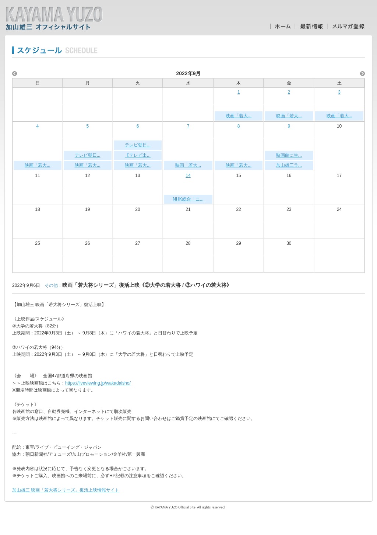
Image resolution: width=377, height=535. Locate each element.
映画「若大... (238, 115)
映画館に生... (289, 155)
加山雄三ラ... (289, 165)
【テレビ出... (138, 155)
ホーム (282, 26)
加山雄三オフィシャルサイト (54, 18)
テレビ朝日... (88, 155)
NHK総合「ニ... (188, 199)
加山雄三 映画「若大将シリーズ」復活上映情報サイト (65, 490)
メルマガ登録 (348, 26)
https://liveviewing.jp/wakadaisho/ (98, 383)
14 (188, 175)
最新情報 (311, 26)
